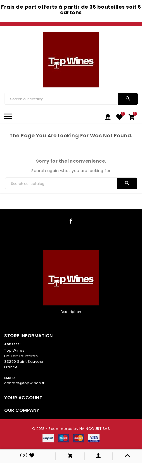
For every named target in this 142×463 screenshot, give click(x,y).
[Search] (60, 98)
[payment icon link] (48, 438)
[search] (128, 98)
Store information (28, 335)
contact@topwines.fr (24, 383)
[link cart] (132, 117)
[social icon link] (71, 222)
